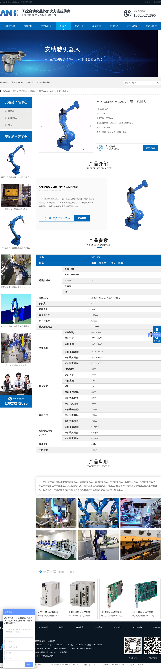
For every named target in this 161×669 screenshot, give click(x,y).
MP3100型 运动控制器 (111, 612)
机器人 (63, 26)
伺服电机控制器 (44, 82)
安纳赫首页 (9, 26)
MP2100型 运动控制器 (142, 612)
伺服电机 (28, 26)
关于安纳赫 (132, 26)
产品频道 (23, 91)
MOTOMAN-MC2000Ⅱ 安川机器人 (53, 91)
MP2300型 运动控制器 (79, 612)
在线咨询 (150, 148)
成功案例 (96, 26)
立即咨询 (82, 218)
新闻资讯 (113, 26)
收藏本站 (146, 2)
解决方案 (79, 26)
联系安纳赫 (151, 26)
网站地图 (157, 2)
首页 (14, 91)
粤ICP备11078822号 (84, 649)
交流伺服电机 (17, 82)
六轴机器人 (30, 82)
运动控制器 (46, 26)
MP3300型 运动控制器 (48, 612)
